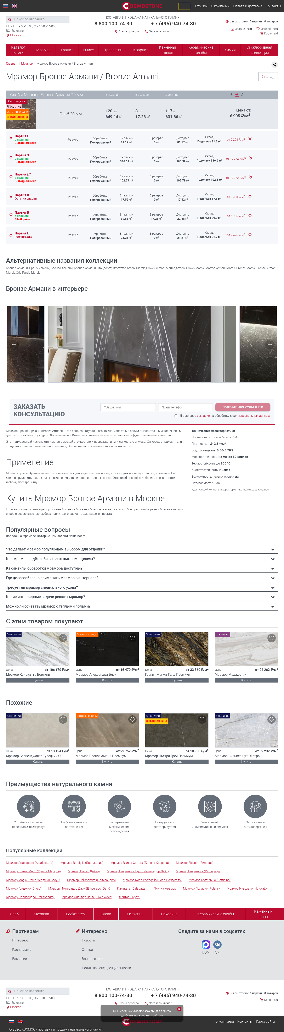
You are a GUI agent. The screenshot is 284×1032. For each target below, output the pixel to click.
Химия (230, 50)
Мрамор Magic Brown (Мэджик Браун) (33, 880)
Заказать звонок (160, 31)
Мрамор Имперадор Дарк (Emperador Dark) (79, 888)
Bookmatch (75, 914)
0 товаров (271, 21)
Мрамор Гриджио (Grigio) (23, 888)
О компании (220, 6)
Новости (88, 940)
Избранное (269, 29)
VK (217, 947)
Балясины (135, 914)
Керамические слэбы (200, 50)
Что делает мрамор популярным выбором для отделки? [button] (55, 549)
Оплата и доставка (247, 6)
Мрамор (43, 50)
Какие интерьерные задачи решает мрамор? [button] (45, 596)
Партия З (22, 155)
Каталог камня (18, 50)
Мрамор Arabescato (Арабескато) (29, 863)
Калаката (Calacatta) (132, 888)
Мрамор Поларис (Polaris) (201, 888)
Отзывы (201, 6)
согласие (203, 416)
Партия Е (22, 233)
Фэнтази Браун (129, 897)
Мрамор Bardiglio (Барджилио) (82, 863)
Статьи (87, 950)
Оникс (88, 50)
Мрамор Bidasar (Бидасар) (195, 863)
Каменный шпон (168, 50)
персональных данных (254, 416)
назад (267, 76)
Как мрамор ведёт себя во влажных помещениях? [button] (50, 558)
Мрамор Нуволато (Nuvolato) (247, 888)
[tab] (142, 549)
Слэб (14, 914)
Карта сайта (265, 1021)
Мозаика (41, 914)
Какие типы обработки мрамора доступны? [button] (44, 568)
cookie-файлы (145, 1011)
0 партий (256, 21)
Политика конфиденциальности (106, 968)
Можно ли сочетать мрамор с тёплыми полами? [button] (48, 606)
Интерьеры (20, 940)
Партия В (22, 195)
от (236, 139)
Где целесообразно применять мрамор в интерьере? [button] (52, 578)
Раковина (169, 914)
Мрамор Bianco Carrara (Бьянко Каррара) (139, 863)
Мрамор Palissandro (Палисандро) (91, 880)
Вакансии (19, 959)
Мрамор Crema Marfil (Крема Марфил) (33, 871)
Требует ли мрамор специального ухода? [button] (42, 587)
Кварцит (140, 50)
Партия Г (22, 136)
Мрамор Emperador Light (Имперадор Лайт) (138, 871)
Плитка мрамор (165, 888)
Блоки (106, 914)
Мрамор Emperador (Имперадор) (199, 871)
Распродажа (21, 950)
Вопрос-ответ (92, 959)
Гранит (67, 50)
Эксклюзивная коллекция (259, 50)
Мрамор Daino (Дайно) (84, 871)
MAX (206, 947)
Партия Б (22, 212)
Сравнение (241, 29)
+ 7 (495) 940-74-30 (173, 24)
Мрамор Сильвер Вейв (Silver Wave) (87, 897)
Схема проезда (129, 31)
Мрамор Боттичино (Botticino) (210, 880)
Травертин (113, 50)
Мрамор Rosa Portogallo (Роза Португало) (152, 880)
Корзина (271, 33)
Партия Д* (23, 174)
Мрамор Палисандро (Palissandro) (30, 897)
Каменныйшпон (263, 914)
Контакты (273, 6)
